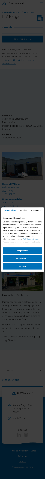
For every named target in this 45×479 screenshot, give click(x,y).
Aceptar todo (22, 250)
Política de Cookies (32, 239)
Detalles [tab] (23, 210)
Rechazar (22, 266)
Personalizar (22, 258)
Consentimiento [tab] (10, 210)
